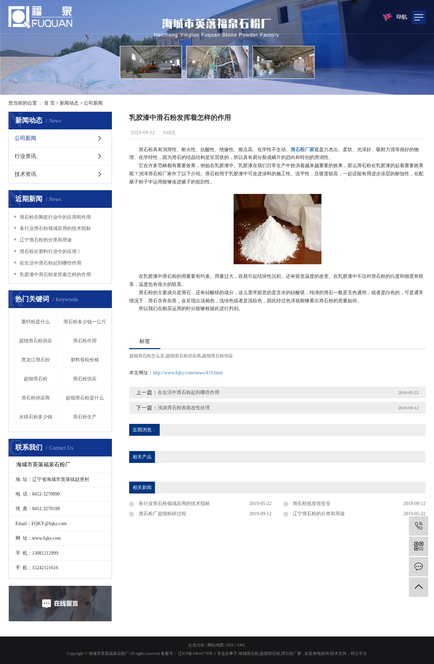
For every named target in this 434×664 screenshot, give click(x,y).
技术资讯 (25, 174)
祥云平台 (359, 653)
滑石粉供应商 (35, 397)
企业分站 (196, 645)
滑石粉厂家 (291, 653)
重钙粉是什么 (35, 321)
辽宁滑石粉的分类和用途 (45, 240)
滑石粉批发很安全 (311, 503)
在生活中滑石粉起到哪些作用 (49, 263)
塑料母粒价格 (85, 359)
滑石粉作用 (85, 340)
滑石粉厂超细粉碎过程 (161, 513)
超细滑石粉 (35, 378)
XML (241, 645)
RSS (230, 645)
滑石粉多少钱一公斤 (84, 321)
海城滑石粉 (248, 653)
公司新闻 (93, 103)
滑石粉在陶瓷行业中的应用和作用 (54, 217)
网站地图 (216, 645)
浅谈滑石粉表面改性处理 (184, 407)
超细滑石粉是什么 (85, 397)
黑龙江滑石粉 (35, 359)
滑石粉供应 (85, 378)
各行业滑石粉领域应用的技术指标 (54, 228)
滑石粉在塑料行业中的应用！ (49, 251)
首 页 (49, 103)
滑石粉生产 (85, 416)
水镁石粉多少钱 (35, 416)
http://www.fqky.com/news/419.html (187, 372)
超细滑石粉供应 (35, 340)
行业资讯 (25, 156)
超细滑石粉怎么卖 (146, 355)
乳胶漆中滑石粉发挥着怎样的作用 (54, 274)
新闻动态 (69, 103)
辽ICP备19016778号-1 (197, 653)
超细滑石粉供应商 (183, 355)
